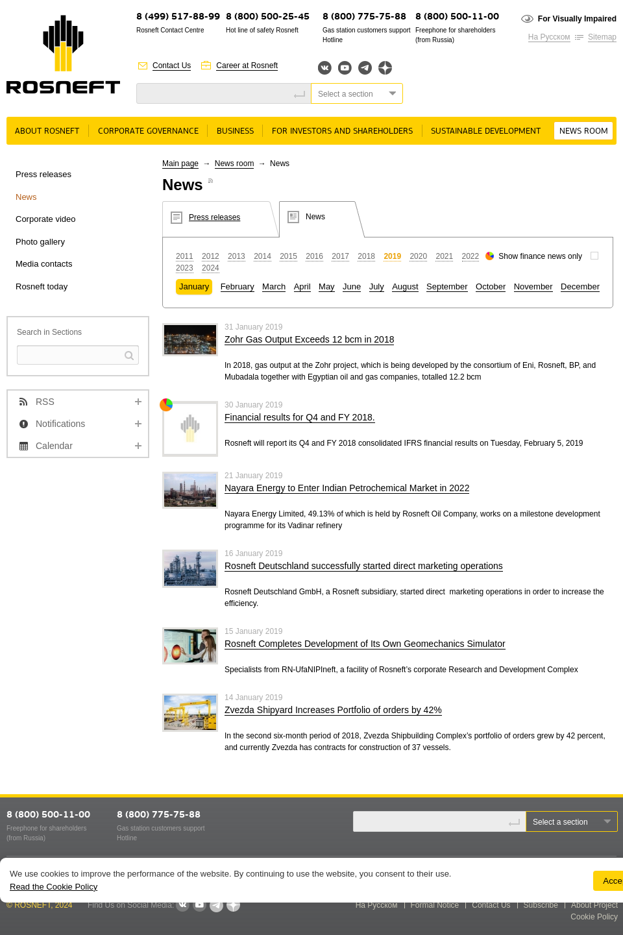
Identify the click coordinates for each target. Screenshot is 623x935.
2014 (262, 256)
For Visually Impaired (577, 18)
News (26, 197)
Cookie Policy (594, 916)
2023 (184, 268)
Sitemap (602, 37)
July (376, 286)
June (352, 286)
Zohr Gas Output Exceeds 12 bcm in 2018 (309, 339)
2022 (471, 256)
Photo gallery (40, 242)
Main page (180, 163)
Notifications (60, 424)
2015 (288, 256)
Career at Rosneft (247, 65)
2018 (366, 256)
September (447, 286)
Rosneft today (41, 286)
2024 (210, 268)
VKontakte (182, 905)
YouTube (345, 68)
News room (583, 131)
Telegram (365, 68)
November (533, 286)
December (580, 286)
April (302, 286)
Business (235, 131)
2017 (340, 256)
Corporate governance (148, 131)
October (491, 286)
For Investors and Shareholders (342, 131)
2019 (392, 256)
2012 (210, 256)
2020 (418, 256)
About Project (594, 905)
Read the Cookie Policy (53, 887)
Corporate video (46, 219)
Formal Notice (435, 905)
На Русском (549, 37)
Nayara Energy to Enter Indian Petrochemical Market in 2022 (347, 488)
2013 (236, 256)
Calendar (54, 446)
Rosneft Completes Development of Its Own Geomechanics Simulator (365, 643)
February (237, 286)
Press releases (43, 174)
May (327, 286)
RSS (45, 401)
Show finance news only (540, 256)
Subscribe (541, 905)
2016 (314, 256)
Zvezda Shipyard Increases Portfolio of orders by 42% (333, 710)
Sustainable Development (486, 131)
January (194, 286)
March (274, 286)
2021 (444, 256)
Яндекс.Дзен (385, 68)
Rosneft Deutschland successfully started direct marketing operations (364, 566)
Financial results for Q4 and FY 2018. (300, 417)
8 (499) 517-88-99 (178, 17)
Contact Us (172, 65)
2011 (184, 256)
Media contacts (44, 264)
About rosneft (47, 131)
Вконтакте (325, 68)
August (405, 286)
